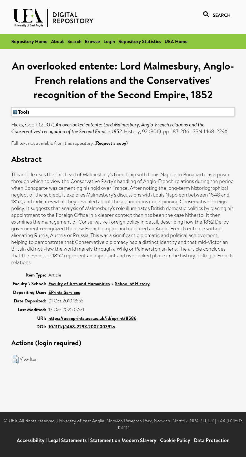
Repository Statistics (139, 41)
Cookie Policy (175, 440)
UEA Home (176, 41)
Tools (21, 111)
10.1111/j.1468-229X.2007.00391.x (81, 327)
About (57, 41)
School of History (132, 283)
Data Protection (212, 440)
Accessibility (31, 440)
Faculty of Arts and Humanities (79, 283)
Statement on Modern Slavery (123, 440)
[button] (15, 359)
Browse (92, 41)
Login (109, 41)
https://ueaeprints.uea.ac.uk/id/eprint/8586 (92, 318)
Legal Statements (67, 440)
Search (74, 41)
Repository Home (29, 41)
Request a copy (111, 143)
